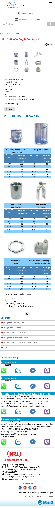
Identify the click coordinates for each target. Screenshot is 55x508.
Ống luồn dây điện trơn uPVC (16, 304)
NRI (37, 497)
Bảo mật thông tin (46, 493)
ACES (51, 497)
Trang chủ (4, 34)
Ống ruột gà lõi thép (12, 301)
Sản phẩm (14, 34)
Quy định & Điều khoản (28, 493)
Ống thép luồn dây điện (14, 299)
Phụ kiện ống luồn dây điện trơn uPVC (19, 306)
